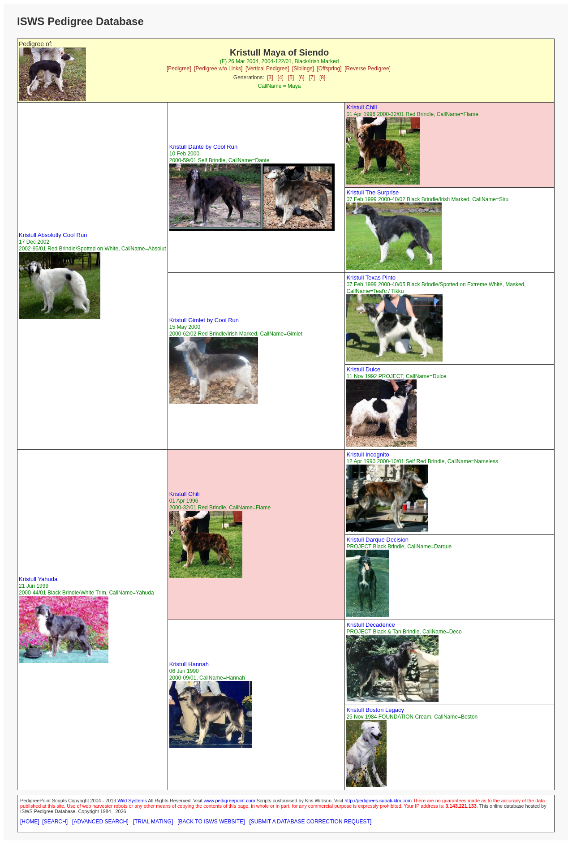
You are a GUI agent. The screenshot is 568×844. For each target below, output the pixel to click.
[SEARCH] (55, 821)
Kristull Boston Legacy (375, 709)
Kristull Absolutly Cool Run (53, 235)
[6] (301, 77)
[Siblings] (303, 68)
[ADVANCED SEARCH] (100, 821)
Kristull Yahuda (38, 579)
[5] (291, 77)
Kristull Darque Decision (377, 539)
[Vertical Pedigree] (267, 68)
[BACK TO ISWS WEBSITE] (211, 821)
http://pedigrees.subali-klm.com (378, 800)
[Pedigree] (179, 68)
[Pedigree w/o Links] (218, 68)
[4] (281, 77)
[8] (322, 77)
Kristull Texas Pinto (371, 277)
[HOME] (29, 821)
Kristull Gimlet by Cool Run (204, 320)
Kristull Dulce (363, 369)
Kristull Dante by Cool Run (203, 146)
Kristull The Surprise (372, 192)
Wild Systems (132, 800)
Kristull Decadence (370, 624)
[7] (312, 77)
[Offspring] (329, 68)
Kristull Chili (361, 107)
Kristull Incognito (367, 454)
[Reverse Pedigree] (367, 68)
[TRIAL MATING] (153, 821)
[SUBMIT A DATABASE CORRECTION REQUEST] (311, 821)
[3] (270, 77)
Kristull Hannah (189, 664)
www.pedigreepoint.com (229, 800)
